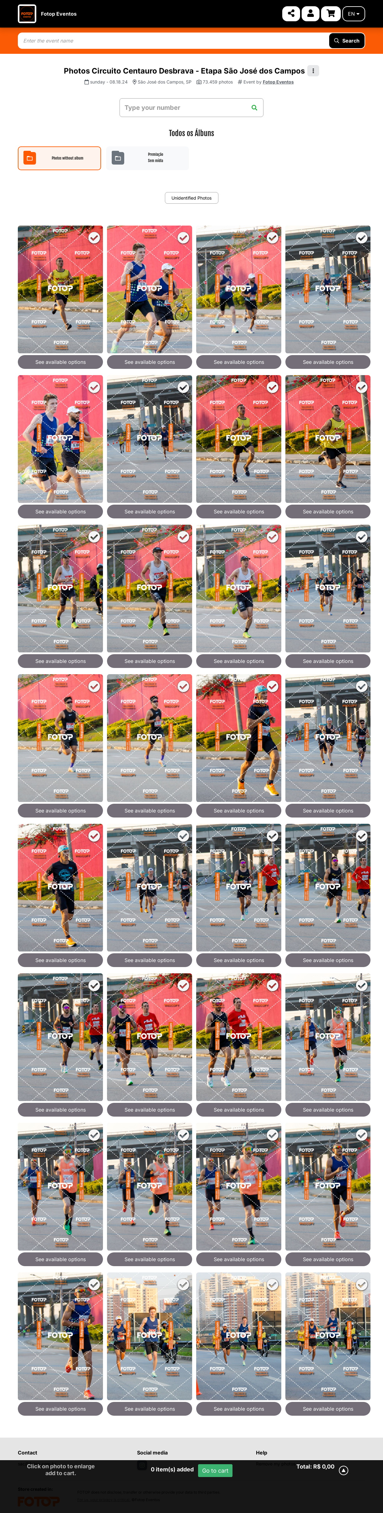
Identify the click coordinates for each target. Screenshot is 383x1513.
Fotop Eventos (59, 14)
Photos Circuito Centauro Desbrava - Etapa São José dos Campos (184, 70)
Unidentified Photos (191, 198)
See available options (60, 362)
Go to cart (215, 1470)
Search (347, 41)
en (354, 14)
